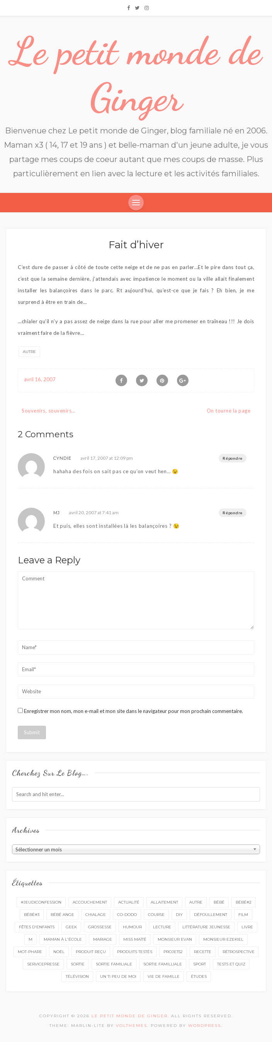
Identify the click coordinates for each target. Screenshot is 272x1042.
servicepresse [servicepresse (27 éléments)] (43, 964)
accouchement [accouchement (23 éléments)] (90, 902)
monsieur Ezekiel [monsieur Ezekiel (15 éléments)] (223, 939)
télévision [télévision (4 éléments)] (77, 976)
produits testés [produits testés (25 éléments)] (134, 951)
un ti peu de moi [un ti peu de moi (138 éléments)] (118, 976)
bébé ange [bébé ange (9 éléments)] (62, 914)
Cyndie (62, 458)
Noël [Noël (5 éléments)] (59, 951)
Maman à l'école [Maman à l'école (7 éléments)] (63, 939)
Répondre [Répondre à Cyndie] (233, 458)
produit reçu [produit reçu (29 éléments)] (91, 951)
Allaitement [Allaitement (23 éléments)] (164, 902)
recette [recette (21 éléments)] (202, 951)
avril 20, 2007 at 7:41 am (94, 512)
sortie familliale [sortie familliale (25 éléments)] (162, 964)
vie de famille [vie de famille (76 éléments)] (164, 976)
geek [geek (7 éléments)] (71, 926)
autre (29, 351)
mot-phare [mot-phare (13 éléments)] (30, 951)
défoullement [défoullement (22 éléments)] (210, 914)
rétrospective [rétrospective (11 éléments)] (239, 951)
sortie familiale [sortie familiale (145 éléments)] (114, 964)
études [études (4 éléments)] (199, 976)
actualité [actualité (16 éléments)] (128, 902)
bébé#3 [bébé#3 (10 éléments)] (31, 914)
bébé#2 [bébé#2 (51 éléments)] (244, 902)
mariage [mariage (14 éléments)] (102, 939)
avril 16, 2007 (40, 379)
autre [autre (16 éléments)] (195, 902)
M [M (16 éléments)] (30, 939)
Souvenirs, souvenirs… (48, 411)
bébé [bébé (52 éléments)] (219, 902)
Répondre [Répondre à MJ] (233, 512)
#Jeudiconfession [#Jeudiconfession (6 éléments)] (41, 902)
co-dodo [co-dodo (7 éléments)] (127, 914)
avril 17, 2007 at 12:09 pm (106, 458)
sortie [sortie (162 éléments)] (78, 964)
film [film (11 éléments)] (243, 914)
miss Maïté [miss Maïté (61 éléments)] (134, 939)
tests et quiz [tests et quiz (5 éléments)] (231, 964)
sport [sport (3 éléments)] (199, 964)
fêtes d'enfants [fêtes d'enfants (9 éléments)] (36, 926)
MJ (56, 512)
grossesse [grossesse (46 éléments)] (100, 926)
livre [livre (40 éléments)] (247, 926)
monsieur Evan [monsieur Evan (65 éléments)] (175, 939)
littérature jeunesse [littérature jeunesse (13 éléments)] (206, 926)
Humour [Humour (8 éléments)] (132, 926)
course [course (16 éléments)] (156, 914)
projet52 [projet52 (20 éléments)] (173, 951)
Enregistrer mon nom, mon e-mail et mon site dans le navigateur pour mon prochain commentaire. (133, 711)
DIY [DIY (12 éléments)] (179, 914)
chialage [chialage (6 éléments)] (95, 914)
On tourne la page (229, 411)
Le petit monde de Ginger (136, 74)
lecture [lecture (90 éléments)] (162, 926)
